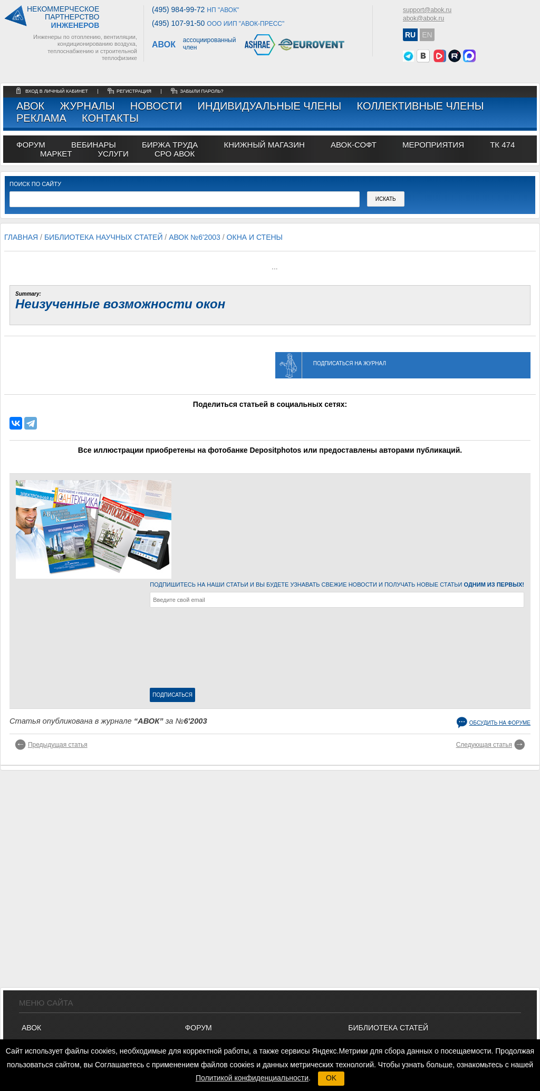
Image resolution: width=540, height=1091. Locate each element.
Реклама (41, 118)
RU (410, 35)
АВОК (30, 106)
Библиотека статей (388, 1028)
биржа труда (170, 144)
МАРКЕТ (56, 153)
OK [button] (331, 1078)
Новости (156, 106)
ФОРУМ (30, 144)
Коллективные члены (420, 106)
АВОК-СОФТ (354, 144)
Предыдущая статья (58, 744)
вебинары (93, 144)
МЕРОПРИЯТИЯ (433, 144)
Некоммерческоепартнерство (63, 17)
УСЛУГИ (113, 153)
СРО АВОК (175, 153)
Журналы (87, 106)
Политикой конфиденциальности (252, 1078)
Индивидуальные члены (270, 106)
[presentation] (193, 650)
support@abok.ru (427, 10)
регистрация (134, 91)
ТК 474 (502, 144)
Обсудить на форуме (500, 723)
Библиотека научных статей (103, 237)
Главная (21, 237)
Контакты (110, 118)
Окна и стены (255, 237)
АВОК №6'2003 (194, 237)
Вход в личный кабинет (57, 91)
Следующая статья (484, 744)
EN (427, 35)
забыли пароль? (201, 91)
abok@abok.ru (423, 18)
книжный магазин (264, 144)
